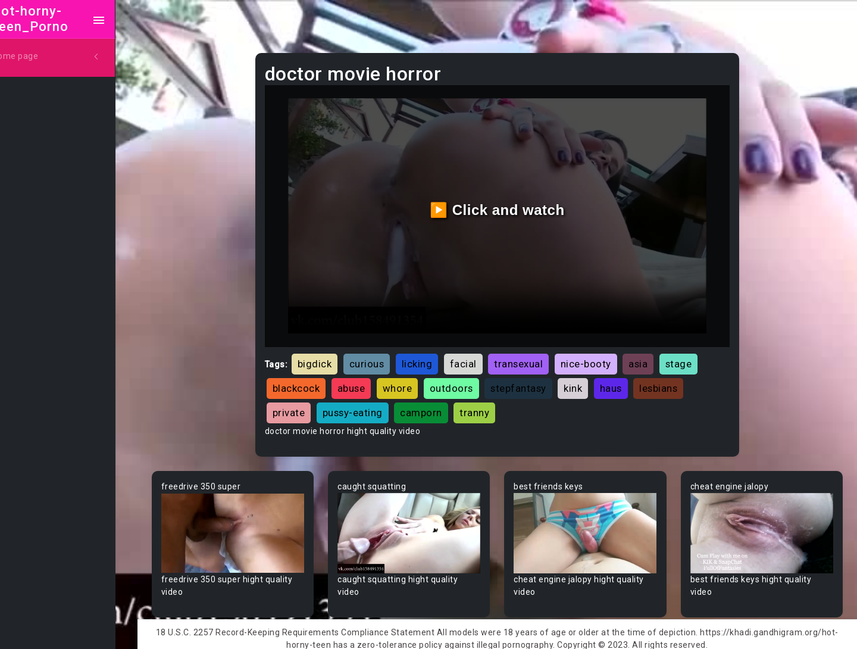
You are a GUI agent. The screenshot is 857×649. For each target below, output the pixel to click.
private (303, 405)
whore (412, 381)
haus (626, 381)
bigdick (329, 357)
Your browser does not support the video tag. (248, 525)
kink (587, 381)
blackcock (311, 381)
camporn (436, 405)
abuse (366, 381)
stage (693, 357)
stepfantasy (533, 381)
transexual (533, 357)
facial (478, 357)
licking (432, 357)
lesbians (673, 381)
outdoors (466, 381)
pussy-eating (367, 405)
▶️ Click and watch (506, 206)
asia (652, 357)
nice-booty (600, 357)
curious (381, 357)
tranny (489, 405)
